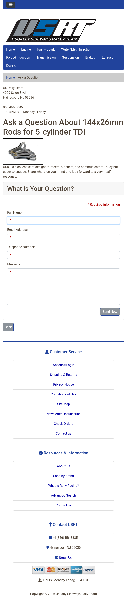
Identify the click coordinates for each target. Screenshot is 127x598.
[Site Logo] (63, 30)
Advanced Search (63, 495)
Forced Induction (18, 57)
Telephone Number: (21, 247)
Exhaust (107, 57)
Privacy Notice (63, 384)
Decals (11, 65)
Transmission (46, 57)
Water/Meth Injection (76, 49)
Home (10, 49)
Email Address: (17, 230)
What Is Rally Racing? (63, 486)
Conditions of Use (63, 394)
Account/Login (63, 365)
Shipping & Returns (63, 375)
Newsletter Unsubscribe (63, 414)
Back (8, 327)
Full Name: (14, 212)
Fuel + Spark (46, 49)
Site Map (63, 404)
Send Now (110, 312)
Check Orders (63, 424)
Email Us (63, 557)
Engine (26, 49)
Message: (14, 264)
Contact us (63, 433)
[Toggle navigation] (10, 5)
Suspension (70, 57)
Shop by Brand (63, 476)
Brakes (90, 57)
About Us (63, 466)
